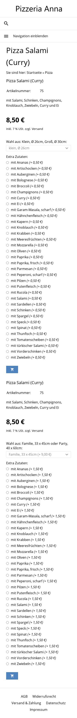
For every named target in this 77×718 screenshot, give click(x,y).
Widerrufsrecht (44, 696)
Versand (37, 129)
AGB (24, 696)
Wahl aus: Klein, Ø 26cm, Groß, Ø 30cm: (36, 141)
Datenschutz (56, 703)
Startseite (34, 72)
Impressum (38, 709)
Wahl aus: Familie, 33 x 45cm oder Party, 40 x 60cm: (37, 445)
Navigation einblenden (30, 36)
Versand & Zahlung (26, 703)
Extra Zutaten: (17, 156)
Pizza (49, 72)
